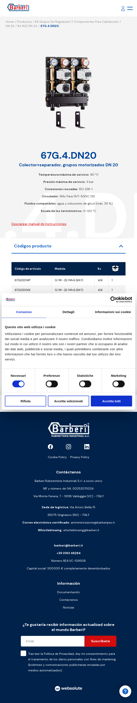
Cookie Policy (57, 457)
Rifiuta (26, 401)
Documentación (68, 592)
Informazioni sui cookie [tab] (113, 312)
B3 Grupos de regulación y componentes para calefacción (77, 22)
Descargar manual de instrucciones (38, 224)
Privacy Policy (79, 457)
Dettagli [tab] (68, 312)
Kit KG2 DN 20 (27, 26)
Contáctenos (68, 600)
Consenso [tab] (24, 312)
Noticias (68, 607)
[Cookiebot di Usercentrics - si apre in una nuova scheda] (113, 299)
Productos (24, 22)
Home (10, 22)
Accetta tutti (111, 401)
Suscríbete (100, 641)
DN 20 (10, 26)
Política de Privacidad (59, 654)
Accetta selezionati (68, 401)
